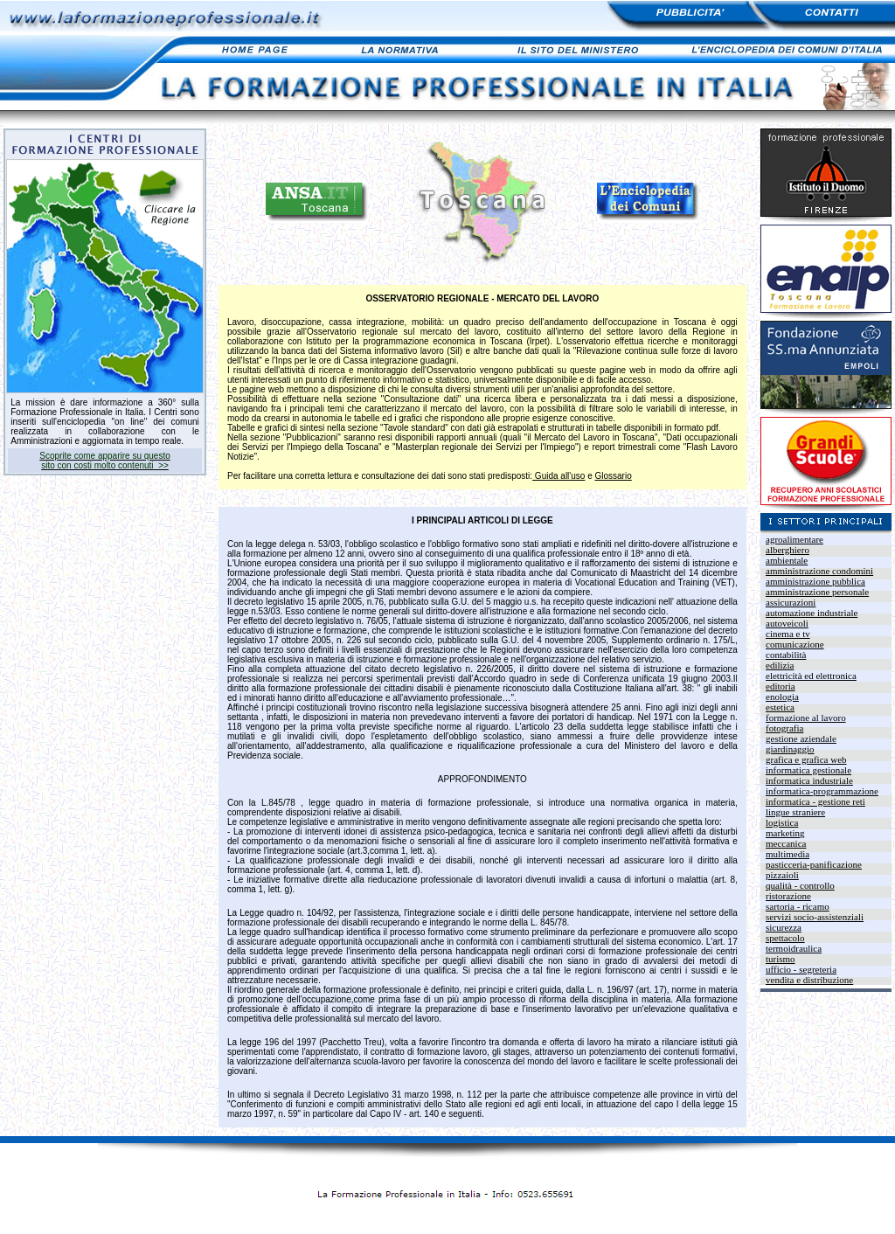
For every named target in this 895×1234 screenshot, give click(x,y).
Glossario (613, 476)
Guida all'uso (558, 476)
